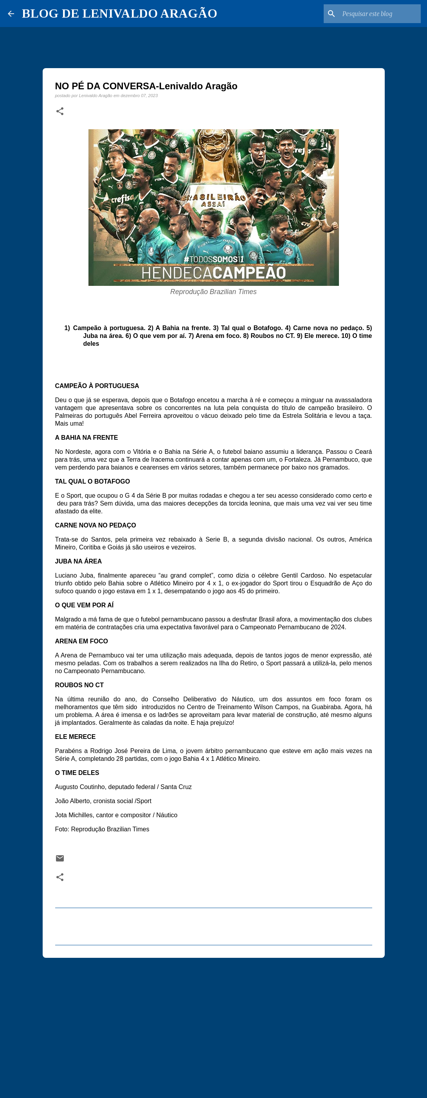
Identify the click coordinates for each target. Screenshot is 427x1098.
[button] (60, 112)
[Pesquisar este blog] (380, 13)
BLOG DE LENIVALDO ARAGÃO (119, 13)
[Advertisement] (214, 1024)
